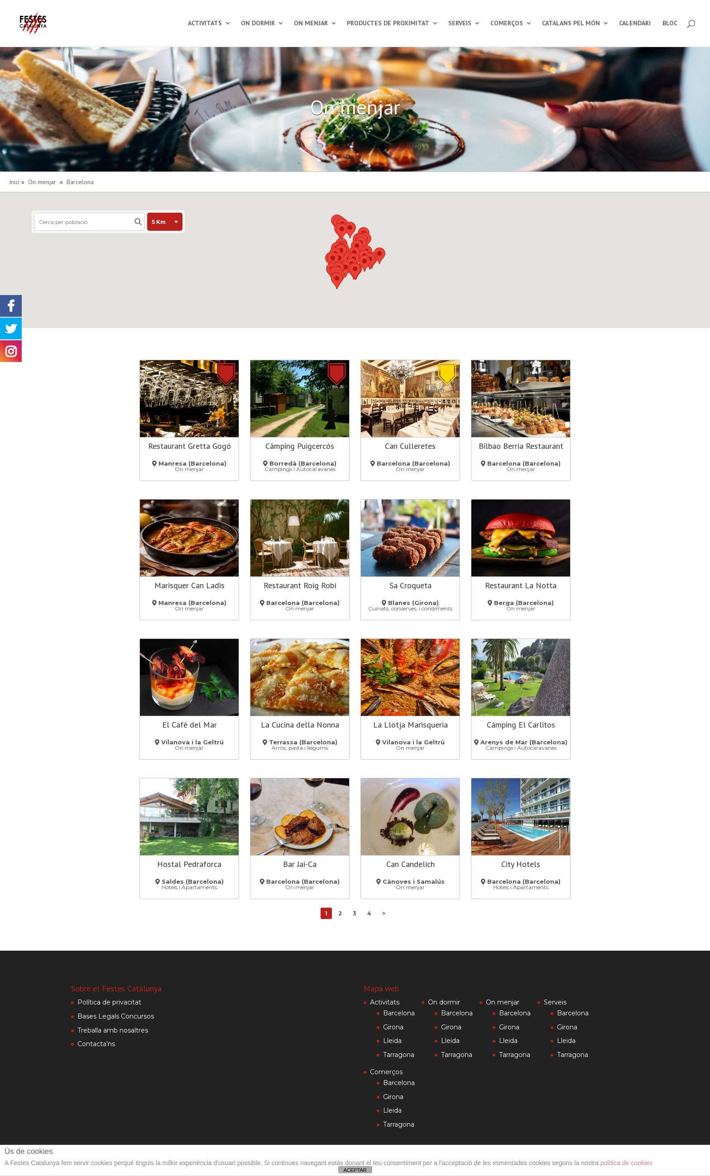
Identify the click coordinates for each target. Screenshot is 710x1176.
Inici (14, 182)
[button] (350, 230)
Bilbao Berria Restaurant (521, 446)
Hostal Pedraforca (189, 864)
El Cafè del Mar (189, 724)
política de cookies (626, 1162)
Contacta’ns (96, 1044)
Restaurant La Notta (520, 585)
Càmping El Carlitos (521, 724)
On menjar (311, 24)
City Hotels (520, 864)
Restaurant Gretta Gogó (189, 446)
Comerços (506, 24)
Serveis (459, 24)
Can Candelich (410, 864)
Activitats (205, 24)
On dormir (258, 24)
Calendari (635, 24)
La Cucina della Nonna (300, 724)
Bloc (669, 24)
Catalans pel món (571, 24)
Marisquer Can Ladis (189, 585)
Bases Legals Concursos (115, 1016)
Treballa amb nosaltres (112, 1030)
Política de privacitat (109, 1002)
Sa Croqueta (410, 585)
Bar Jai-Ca (300, 864)
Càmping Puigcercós (299, 446)
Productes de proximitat (388, 24)
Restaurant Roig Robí (300, 585)
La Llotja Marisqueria (410, 724)
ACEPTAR (354, 1170)
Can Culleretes (410, 446)
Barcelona (80, 182)
